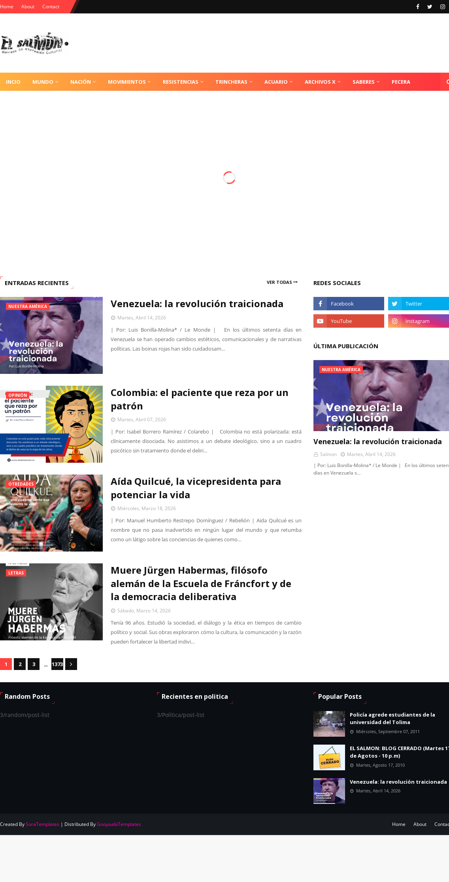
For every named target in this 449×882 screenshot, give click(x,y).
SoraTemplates (42, 824)
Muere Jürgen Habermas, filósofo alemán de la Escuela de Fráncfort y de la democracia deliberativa (201, 583)
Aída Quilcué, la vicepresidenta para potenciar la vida (196, 488)
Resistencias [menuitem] (180, 81)
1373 (57, 664)
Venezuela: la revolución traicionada (197, 303)
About (27, 6)
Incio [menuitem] (13, 81)
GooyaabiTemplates (119, 824)
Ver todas (279, 282)
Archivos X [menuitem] (320, 81)
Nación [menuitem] (80, 81)
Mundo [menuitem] (42, 81)
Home (6, 6)
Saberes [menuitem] (364, 81)
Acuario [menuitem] (276, 81)
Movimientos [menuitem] (127, 81)
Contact (50, 6)
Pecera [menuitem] (401, 81)
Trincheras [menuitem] (231, 81)
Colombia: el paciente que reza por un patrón (200, 399)
